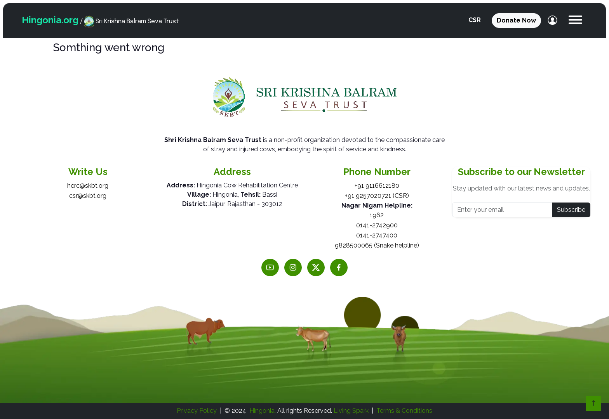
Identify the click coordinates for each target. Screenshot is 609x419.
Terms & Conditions (404, 410)
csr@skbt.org (87, 195)
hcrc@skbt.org (87, 185)
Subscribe (571, 209)
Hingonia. (262, 410)
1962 (377, 215)
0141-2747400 (376, 235)
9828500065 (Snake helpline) (377, 245)
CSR (474, 20)
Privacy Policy (197, 410)
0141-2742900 (377, 225)
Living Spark (351, 410)
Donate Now (516, 20)
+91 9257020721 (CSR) (377, 195)
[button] (575, 21)
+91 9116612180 (377, 185)
